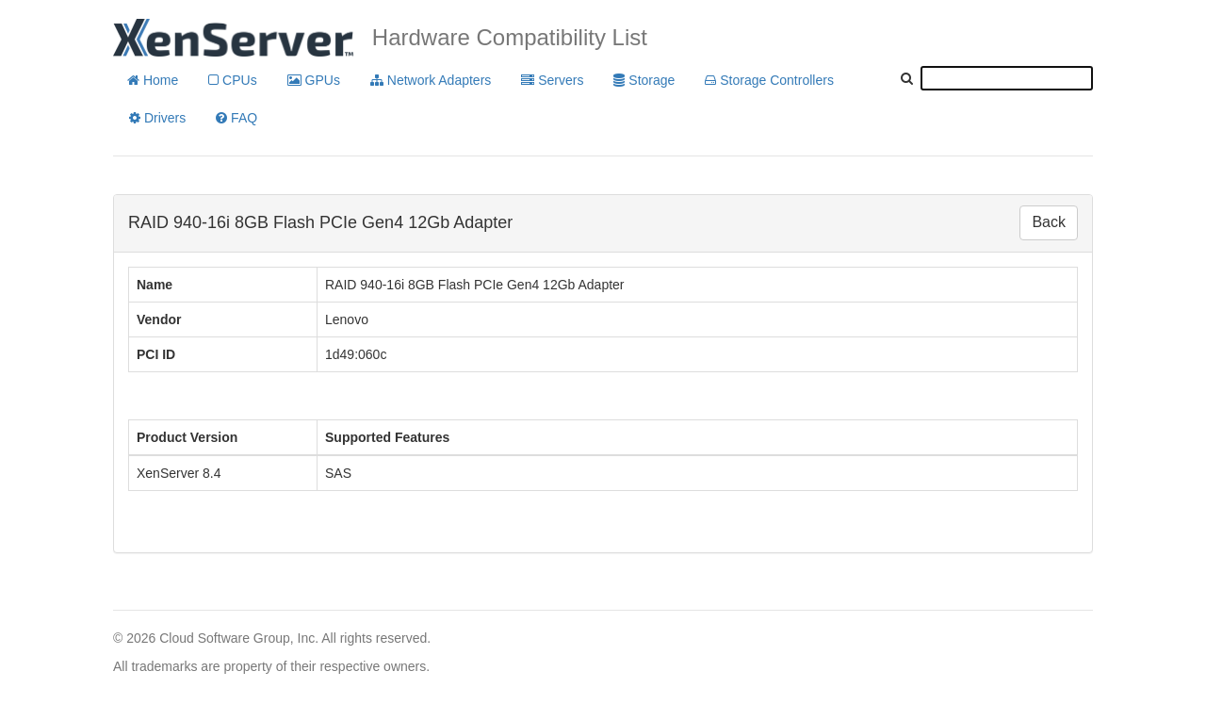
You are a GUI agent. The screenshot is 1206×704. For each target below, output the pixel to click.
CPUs (232, 80)
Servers (552, 80)
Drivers (157, 117)
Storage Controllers (769, 80)
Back (1049, 222)
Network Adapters (430, 80)
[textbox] (1007, 78)
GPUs (313, 80)
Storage (644, 80)
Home (152, 80)
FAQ (236, 117)
